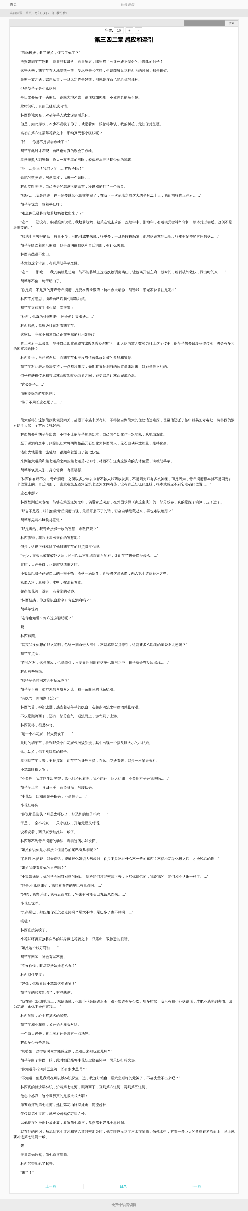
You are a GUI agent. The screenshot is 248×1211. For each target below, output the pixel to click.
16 (119, 30)
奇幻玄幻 (41, 13)
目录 (123, 1186)
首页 (13, 4)
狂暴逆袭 (59, 13)
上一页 (50, 1186)
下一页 (195, 1186)
